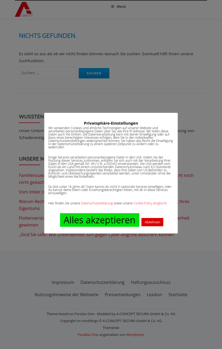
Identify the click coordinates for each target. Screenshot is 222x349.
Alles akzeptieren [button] (100, 220)
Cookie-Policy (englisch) (150, 203)
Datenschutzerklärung (97, 203)
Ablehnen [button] (152, 222)
